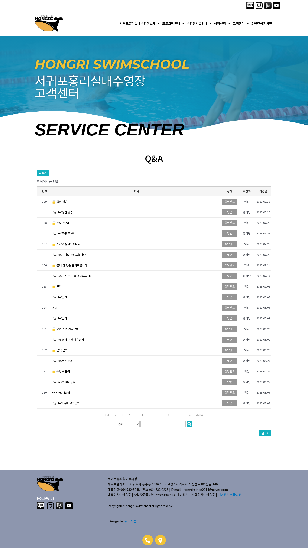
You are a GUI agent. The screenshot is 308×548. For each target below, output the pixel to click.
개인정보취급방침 (230, 494)
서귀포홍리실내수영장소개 (140, 23)
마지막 (199, 415)
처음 (107, 415)
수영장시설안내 (199, 23)
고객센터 (241, 23)
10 (182, 415)
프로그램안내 (173, 23)
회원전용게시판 (261, 23)
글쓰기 (43, 173)
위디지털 (130, 521)
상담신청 (222, 23)
